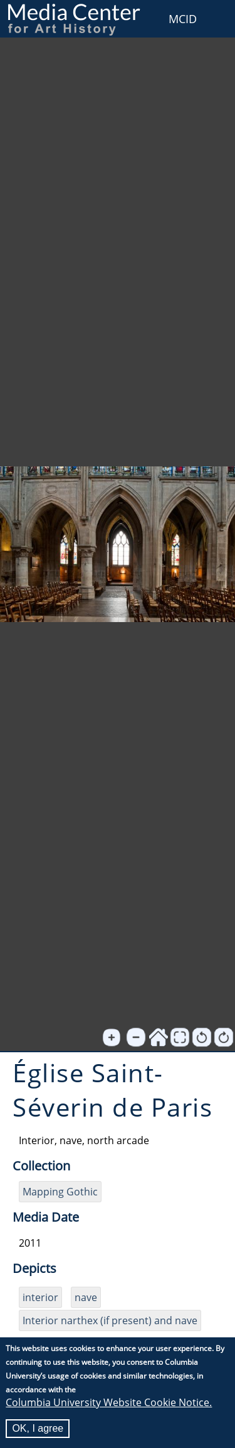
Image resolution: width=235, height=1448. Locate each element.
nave (86, 1297)
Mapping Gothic (60, 1192)
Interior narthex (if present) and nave (110, 1320)
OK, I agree (37, 1428)
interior (40, 1297)
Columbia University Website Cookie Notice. (109, 1402)
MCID (183, 18)
